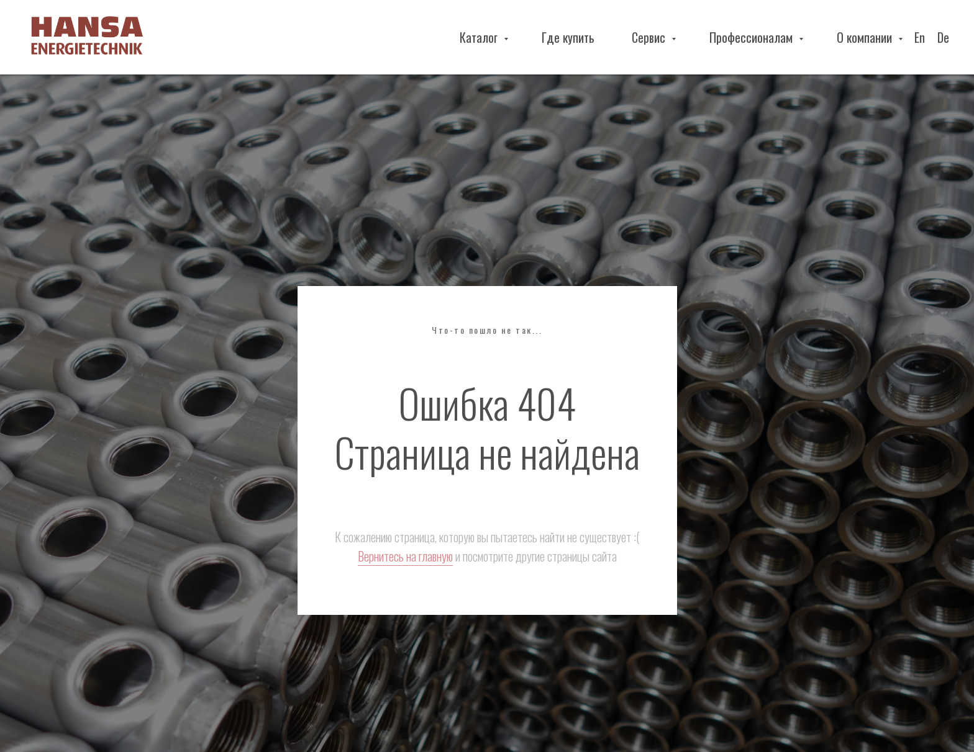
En (919, 37)
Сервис (650, 37)
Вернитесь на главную (405, 556)
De (943, 37)
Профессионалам (752, 37)
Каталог (480, 37)
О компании (866, 37)
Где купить (568, 37)
